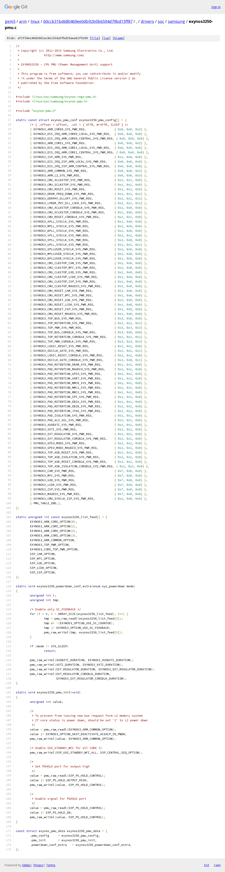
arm (23, 21)
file (94, 38)
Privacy (38, 865)
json (217, 865)
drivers (147, 21)
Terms (50, 865)
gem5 (10, 21)
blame (118, 38)
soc (161, 21)
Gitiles (26, 865)
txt (206, 865)
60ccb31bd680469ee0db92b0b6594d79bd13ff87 (87, 21)
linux (35, 21)
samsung (176, 21)
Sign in (216, 7)
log (106, 38)
